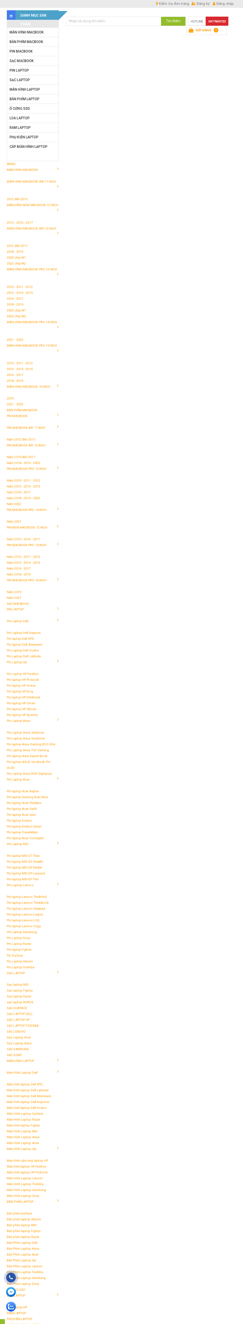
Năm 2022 (14, 504)
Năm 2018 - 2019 (19, 574)
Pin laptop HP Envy (20, 691)
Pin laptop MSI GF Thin (23, 879)
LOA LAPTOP (20, 118)
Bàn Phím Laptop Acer (23, 1254)
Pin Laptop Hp (17, 662)
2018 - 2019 (15, 252)
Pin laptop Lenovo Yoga (24, 926)
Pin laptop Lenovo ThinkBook (28, 903)
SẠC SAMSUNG (18, 1049)
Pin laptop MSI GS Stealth (25, 861)
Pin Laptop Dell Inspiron (24, 633)
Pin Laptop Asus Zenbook (25, 732)
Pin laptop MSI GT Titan (23, 856)
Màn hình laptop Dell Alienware (29, 1096)
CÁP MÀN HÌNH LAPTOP (28, 147)
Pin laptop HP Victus (21, 685)
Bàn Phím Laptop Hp (21, 1260)
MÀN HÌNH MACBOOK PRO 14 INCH (32, 322)
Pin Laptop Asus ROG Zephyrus (29, 773)
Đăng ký (201, 3)
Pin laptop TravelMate (22, 832)
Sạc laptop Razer (19, 996)
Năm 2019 (14, 592)
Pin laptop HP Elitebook (23, 697)
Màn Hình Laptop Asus (23, 1137)
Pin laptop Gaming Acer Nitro (27, 797)
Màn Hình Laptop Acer (23, 1143)
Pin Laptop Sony (18, 938)
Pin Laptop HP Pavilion (23, 674)
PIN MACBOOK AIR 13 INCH (26, 445)
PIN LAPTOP (19, 70)
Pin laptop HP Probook (23, 680)
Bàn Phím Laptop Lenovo (24, 1266)
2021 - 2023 (15, 340)
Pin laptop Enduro (19, 820)
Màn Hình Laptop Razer (23, 1119)
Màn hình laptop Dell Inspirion (28, 1102)
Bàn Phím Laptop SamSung (26, 1278)
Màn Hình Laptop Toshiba (25, 1184)
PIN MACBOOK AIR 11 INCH (26, 428)
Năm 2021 (14, 521)
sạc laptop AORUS (20, 1002)
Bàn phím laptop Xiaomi (24, 1219)
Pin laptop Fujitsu (19, 949)
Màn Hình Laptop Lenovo (25, 1178)
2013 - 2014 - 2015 (20, 293)
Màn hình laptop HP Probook (27, 1172)
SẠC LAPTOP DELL (20, 1014)
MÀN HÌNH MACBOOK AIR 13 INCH (31, 228)
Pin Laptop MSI (17, 844)
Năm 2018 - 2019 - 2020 (23, 463)
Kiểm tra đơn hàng (172, 3)
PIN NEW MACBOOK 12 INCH (27, 527)
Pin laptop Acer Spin (21, 814)
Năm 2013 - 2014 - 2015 (23, 486)
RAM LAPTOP (20, 128)
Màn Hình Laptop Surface (25, 1113)
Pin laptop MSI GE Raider (24, 867)
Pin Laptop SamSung (22, 932)
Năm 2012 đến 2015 (21, 439)
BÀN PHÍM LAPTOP (25, 99)
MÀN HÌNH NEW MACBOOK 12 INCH (32, 205)
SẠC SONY (14, 1055)
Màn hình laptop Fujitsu (23, 1125)
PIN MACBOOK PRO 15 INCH (26, 545)
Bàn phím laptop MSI (22, 1225)
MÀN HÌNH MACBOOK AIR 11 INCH (31, 181)
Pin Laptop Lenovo (20, 885)
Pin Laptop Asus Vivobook (26, 738)
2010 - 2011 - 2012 (20, 287)
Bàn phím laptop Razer (23, 1237)
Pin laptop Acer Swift (22, 809)
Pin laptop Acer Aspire (23, 791)
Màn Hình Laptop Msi (22, 1131)
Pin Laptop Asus (18, 721)
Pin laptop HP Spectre (22, 715)
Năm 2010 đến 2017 (21, 457)
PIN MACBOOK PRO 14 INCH (26, 510)
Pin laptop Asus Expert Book (27, 756)
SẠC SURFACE (17, 1008)
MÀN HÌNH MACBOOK (27, 32)
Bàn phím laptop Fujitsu (23, 1231)
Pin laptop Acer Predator (24, 803)
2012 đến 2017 (17, 246)
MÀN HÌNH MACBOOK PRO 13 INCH (32, 269)
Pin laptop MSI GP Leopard (26, 873)
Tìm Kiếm (173, 21)
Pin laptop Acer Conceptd (25, 838)
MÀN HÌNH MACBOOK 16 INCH (28, 386)
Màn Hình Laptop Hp (21, 1149)
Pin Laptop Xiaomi (20, 961)
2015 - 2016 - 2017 (20, 222)
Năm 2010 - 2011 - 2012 (23, 480)
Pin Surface (15, 955)
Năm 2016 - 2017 (19, 492)
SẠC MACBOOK (22, 61)
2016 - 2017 (15, 298)
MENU (11, 164)
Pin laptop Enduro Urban (24, 826)
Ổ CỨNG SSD (20, 108)
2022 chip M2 (16, 263)
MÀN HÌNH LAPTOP (25, 89)
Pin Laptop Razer (19, 944)
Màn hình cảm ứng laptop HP (27, 1160)
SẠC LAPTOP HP (18, 1020)
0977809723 (217, 21)
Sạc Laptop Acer (19, 1037)
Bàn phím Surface (19, 1213)
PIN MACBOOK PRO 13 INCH (26, 469)
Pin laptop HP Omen (21, 703)
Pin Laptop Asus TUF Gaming (28, 750)
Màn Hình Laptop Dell (22, 1072)
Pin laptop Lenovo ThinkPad (27, 897)
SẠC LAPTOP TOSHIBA (23, 1025)
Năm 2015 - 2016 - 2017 (23, 539)
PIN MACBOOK (21, 51)
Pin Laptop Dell (18, 621)
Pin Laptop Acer (18, 779)
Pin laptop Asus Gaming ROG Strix (31, 744)
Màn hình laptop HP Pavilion (26, 1166)
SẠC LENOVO (16, 1031)
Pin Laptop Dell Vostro (23, 650)
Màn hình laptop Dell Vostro (27, 1108)
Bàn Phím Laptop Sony (23, 1284)
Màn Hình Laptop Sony (23, 1196)
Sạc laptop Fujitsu (20, 990)
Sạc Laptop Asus (19, 1043)
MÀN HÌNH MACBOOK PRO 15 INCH (32, 345)
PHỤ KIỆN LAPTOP (24, 137)
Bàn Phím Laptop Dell (22, 1243)
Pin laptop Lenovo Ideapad (26, 908)
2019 (10, 398)
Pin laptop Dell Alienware (24, 644)
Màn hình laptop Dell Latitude (28, 1090)
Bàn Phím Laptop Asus (23, 1248)
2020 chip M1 (16, 257)
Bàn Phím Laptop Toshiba (25, 1272)
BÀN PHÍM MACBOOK (26, 42)
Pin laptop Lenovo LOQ (23, 920)
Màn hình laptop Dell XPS (24, 1084)
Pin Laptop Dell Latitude (24, 656)
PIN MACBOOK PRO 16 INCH (26, 580)
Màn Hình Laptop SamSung (26, 1190)
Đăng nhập (223, 3)
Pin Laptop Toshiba (20, 967)
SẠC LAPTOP (20, 80)
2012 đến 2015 (17, 199)
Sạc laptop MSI (18, 984)
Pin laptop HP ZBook (21, 709)
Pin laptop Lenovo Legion (25, 914)
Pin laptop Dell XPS (20, 638)
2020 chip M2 (16, 316)
